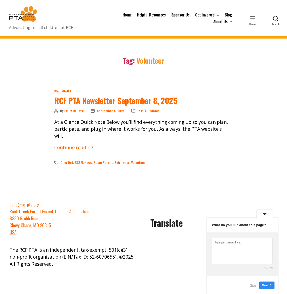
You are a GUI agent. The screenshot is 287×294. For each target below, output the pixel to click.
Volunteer (138, 166)
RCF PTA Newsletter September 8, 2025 (115, 104)
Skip (253, 285)
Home (127, 16)
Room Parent (103, 166)
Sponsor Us (180, 16)
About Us (220, 23)
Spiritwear (122, 166)
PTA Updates (62, 94)
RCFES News (83, 166)
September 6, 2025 (111, 114)
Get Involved (205, 16)
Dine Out (67, 166)
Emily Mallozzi (74, 114)
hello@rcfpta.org (24, 208)
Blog (228, 16)
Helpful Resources (151, 16)
